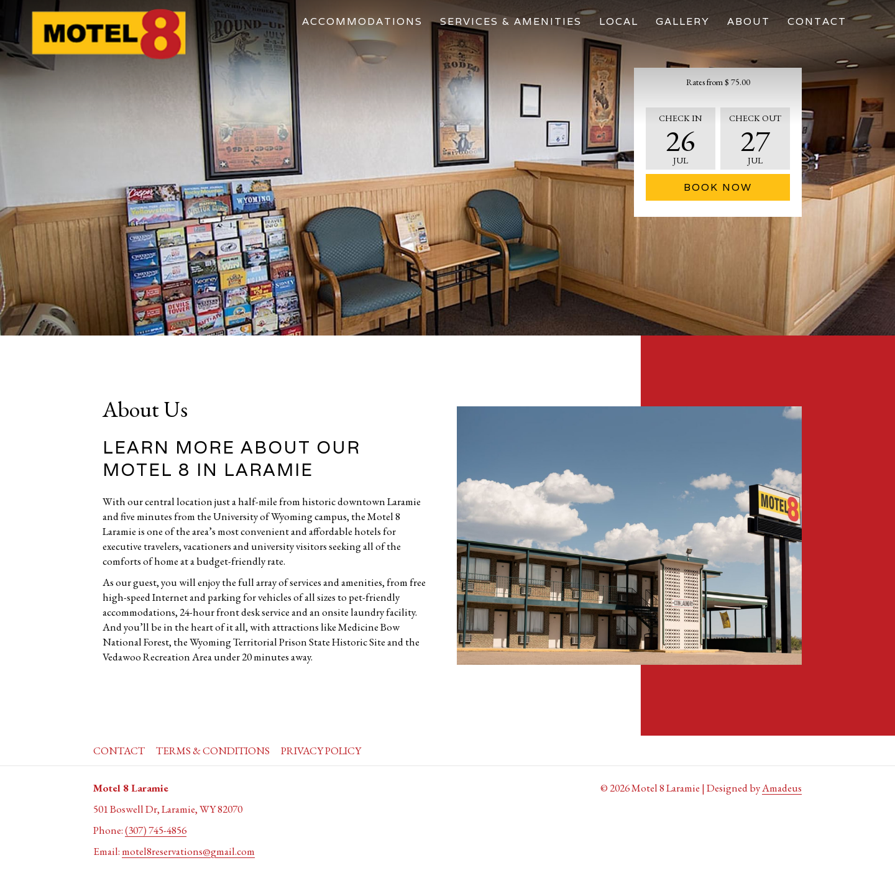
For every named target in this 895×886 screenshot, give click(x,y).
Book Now (718, 187)
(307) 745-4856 (155, 830)
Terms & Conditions (213, 750)
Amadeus (782, 788)
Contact (119, 750)
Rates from (718, 82)
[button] (680, 138)
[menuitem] (362, 21)
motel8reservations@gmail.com (188, 851)
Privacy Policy (321, 750)
